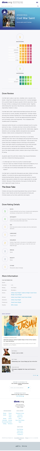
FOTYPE (36, 438)
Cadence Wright (25, 293)
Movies (4, 413)
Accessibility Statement (19, 438)
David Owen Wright (26, 297)
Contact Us (20, 435)
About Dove (20, 431)
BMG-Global (14, 305)
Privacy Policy (20, 433)
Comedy (10, 420)
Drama (10, 422)
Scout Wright (18, 295)
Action (10, 419)
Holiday (4, 424)
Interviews (20, 415)
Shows (10, 413)
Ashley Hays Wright (16, 293)
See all (35, 375)
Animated (4, 420)
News (20, 419)
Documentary (5, 422)
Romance (10, 424)
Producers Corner (20, 413)
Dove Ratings (20, 429)
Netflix (4, 415)
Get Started (20, 396)
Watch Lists (20, 417)
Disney (4, 419)
